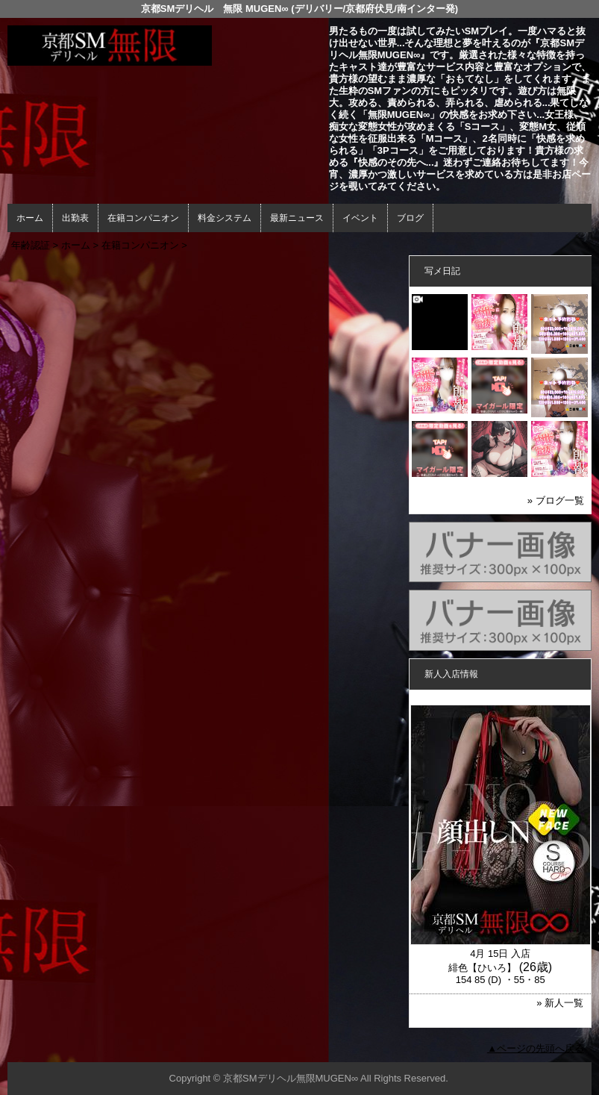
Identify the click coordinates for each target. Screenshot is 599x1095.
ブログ (410, 218)
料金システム (224, 218)
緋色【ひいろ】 (482, 967)
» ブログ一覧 (555, 500)
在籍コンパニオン (143, 218)
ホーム (29, 218)
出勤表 (75, 218)
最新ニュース (297, 218)
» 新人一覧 (559, 1002)
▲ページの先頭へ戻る (535, 1048)
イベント (360, 218)
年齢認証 (30, 245)
